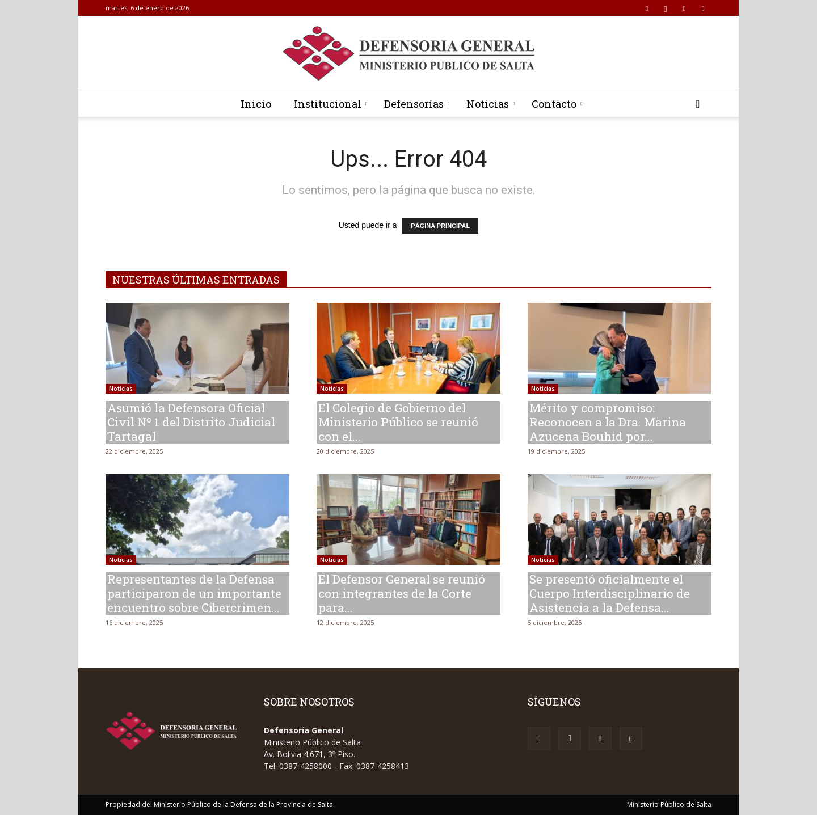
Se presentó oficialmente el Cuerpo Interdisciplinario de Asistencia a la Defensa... (609, 593)
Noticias (490, 104)
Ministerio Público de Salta (669, 804)
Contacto (557, 104)
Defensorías (416, 104)
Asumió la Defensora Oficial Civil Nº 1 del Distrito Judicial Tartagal (191, 422)
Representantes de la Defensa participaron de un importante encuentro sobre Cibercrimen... (194, 593)
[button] (697, 104)
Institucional (330, 104)
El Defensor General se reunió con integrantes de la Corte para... (401, 593)
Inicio (256, 104)
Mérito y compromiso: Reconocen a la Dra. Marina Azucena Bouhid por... (607, 422)
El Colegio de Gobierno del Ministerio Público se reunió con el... (398, 422)
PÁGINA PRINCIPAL (440, 225)
